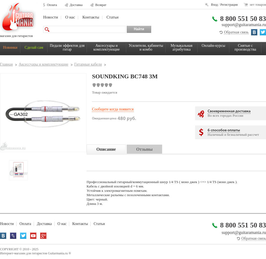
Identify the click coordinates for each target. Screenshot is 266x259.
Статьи (112, 17)
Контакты (90, 17)
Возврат (100, 5)
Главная (6, 64)
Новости (50, 17)
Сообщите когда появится (113, 109)
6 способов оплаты (224, 130)
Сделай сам (34, 47)
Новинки (10, 47)
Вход (214, 5)
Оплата (52, 5)
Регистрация (229, 5)
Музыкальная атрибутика (181, 47)
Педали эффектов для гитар (67, 47)
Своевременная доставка (229, 111)
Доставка (76, 5)
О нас (70, 17)
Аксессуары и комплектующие (106, 47)
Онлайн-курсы (213, 46)
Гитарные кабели (88, 64)
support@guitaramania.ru (243, 24)
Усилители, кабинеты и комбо (146, 47)
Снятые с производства (245, 47)
